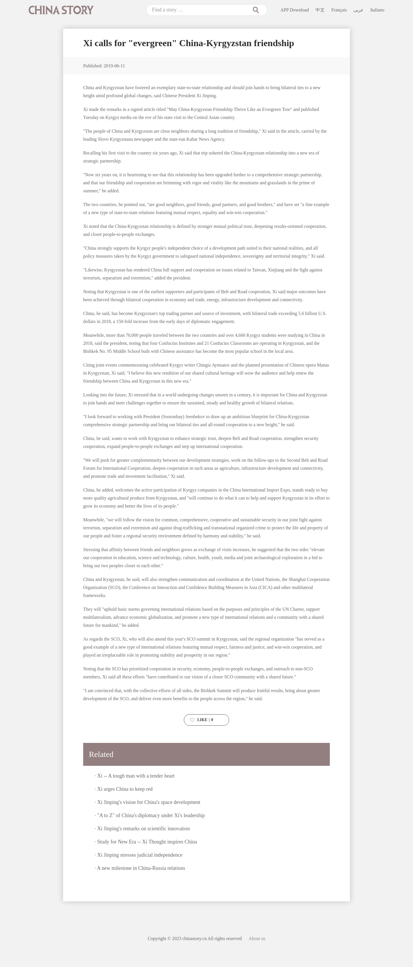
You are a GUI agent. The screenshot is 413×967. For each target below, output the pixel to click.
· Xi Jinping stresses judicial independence (138, 855)
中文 (320, 9)
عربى (358, 9)
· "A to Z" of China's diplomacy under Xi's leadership (150, 815)
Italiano (377, 9)
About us (257, 938)
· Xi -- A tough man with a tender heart (135, 776)
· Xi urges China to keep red (124, 789)
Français (339, 9)
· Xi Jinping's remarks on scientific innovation (142, 828)
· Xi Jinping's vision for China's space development (147, 802)
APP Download (294, 9)
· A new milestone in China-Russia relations (140, 868)
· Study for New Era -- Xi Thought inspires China (146, 842)
